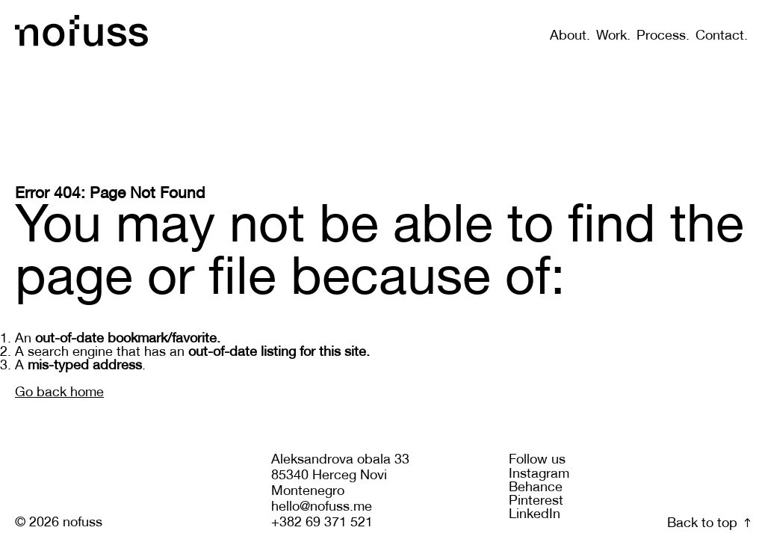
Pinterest (536, 501)
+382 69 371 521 (322, 523)
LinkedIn (534, 514)
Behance (536, 487)
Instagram (539, 474)
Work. (613, 36)
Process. (663, 36)
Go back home (59, 393)
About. (570, 36)
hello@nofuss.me (321, 507)
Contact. (722, 36)
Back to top (708, 523)
